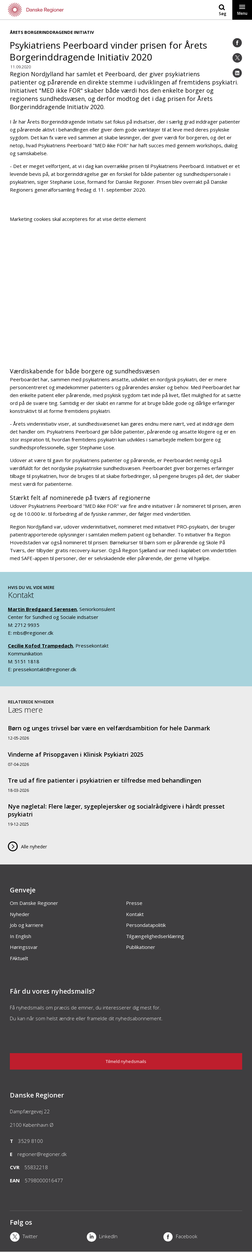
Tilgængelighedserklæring (155, 936)
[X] (48, 1237)
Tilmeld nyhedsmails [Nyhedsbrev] (126, 1061)
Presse (134, 903)
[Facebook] (237, 43)
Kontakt (135, 914)
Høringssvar (24, 947)
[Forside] (63, 9)
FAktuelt (19, 958)
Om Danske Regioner (34, 903)
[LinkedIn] (237, 73)
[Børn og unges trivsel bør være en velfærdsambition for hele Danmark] (126, 732)
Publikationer (140, 947)
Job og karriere (26, 925)
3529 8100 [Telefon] (30, 1141)
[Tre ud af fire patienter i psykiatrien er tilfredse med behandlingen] (126, 785)
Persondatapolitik (146, 925)
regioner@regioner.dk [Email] (42, 1154)
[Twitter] (237, 58)
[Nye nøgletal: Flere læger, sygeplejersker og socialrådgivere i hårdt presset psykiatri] (126, 815)
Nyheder (20, 914)
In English (20, 936)
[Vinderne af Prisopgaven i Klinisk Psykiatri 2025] (126, 759)
